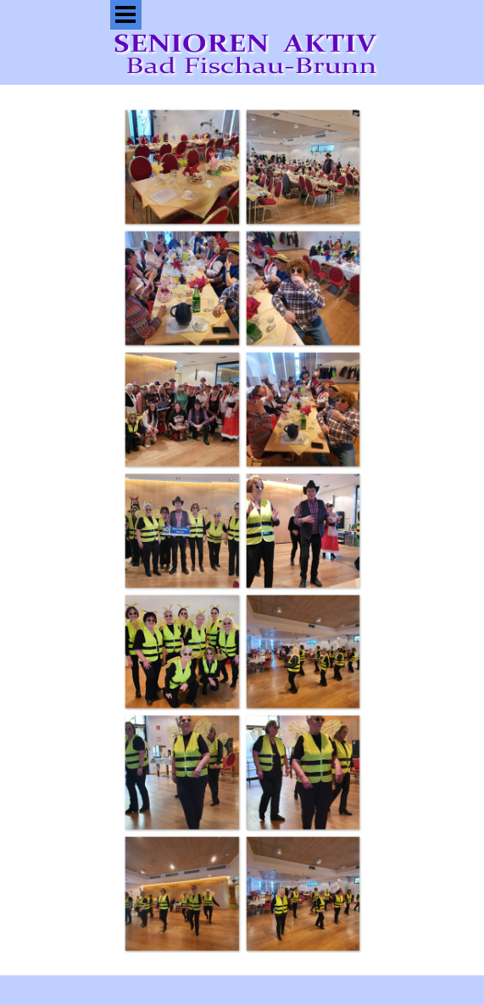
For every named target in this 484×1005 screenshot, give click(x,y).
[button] (181, 166)
